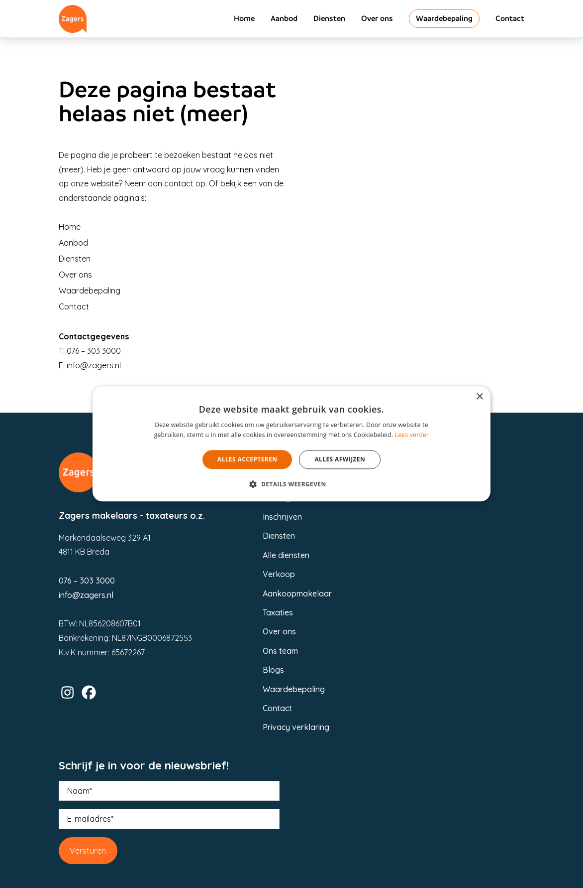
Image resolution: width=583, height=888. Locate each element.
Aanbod (284, 18)
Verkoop (279, 574)
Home (244, 18)
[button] (291, 484)
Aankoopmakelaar (297, 593)
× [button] (479, 397)
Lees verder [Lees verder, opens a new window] (412, 435)
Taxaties (278, 612)
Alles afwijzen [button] (339, 459)
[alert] (291, 443)
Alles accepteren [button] (247, 459)
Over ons (377, 18)
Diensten (329, 18)
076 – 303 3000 (94, 351)
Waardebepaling (444, 18)
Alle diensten (286, 555)
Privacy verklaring (296, 727)
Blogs (273, 670)
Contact (509, 18)
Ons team (280, 651)
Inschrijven (282, 517)
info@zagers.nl (94, 365)
